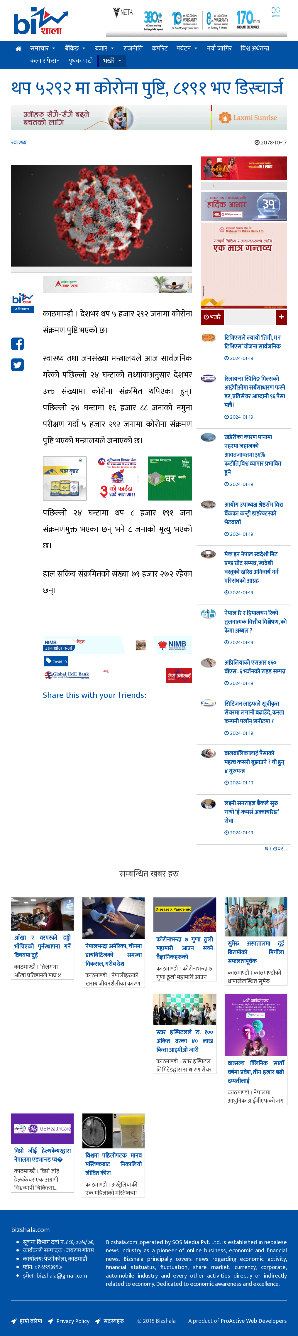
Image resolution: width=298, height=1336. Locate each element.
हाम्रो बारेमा (31, 1321)
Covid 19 (56, 661)
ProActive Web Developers (254, 1321)
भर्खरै (109, 60)
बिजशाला (21, 309)
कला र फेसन (45, 60)
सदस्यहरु (114, 1321)
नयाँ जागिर (219, 48)
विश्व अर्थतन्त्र (255, 48)
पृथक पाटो (81, 60)
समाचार (39, 48)
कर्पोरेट (160, 48)
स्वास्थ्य (19, 143)
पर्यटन (184, 48)
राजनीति (133, 48)
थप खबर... (276, 849)
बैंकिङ (72, 48)
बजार (101, 48)
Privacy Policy (72, 1321)
